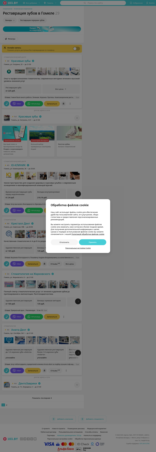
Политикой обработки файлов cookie (87, 234)
